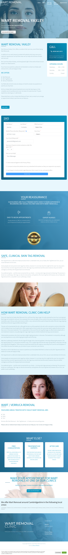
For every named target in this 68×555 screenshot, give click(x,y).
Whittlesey (60, 507)
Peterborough (34, 507)
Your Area (37, 131)
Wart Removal (56, 3)
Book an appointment (8, 32)
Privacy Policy (26, 162)
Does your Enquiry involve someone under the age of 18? (19, 146)
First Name (9, 124)
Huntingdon (24, 507)
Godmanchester (17, 507)
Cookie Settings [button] (58, 552)
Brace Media (36, 545)
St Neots (56, 507)
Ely (12, 507)
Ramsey (40, 507)
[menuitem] (39, 3)
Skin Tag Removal (49, 3)
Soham (47, 507)
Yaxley (44, 507)
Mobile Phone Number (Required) (15, 131)
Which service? (38, 124)
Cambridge (3, 507)
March (29, 507)
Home (39, 2)
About (43, 2)
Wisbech (3, 509)
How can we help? (11, 153)
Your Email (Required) (12, 138)
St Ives (51, 507)
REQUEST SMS (27, 174)
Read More (5, 107)
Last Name (23, 124)
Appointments (63, 2)
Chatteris (9, 507)
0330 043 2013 (56, 51)
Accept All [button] (64, 552)
